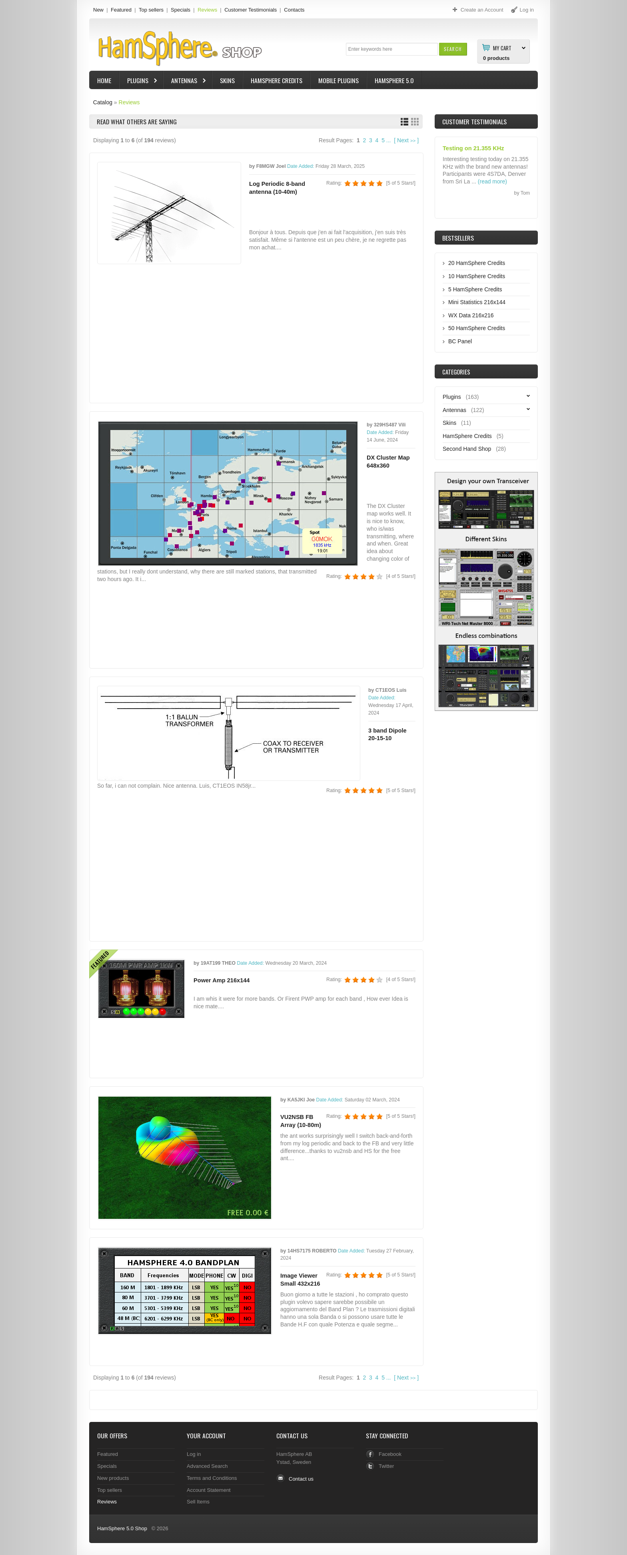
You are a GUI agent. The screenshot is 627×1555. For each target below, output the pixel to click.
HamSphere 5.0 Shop (122, 1528)
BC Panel (460, 341)
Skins (227, 80)
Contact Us (292, 1435)
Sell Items (198, 1502)
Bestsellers (458, 238)
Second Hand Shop (467, 449)
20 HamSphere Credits (476, 263)
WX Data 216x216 (471, 315)
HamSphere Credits (276, 80)
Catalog (102, 102)
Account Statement (209, 1490)
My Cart (502, 47)
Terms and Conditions (212, 1478)
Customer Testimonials (250, 10)
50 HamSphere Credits (476, 328)
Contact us (301, 1479)
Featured (121, 10)
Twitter (386, 1466)
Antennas (185, 81)
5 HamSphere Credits (475, 289)
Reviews (207, 10)
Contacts (294, 10)
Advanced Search (207, 1466)
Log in (194, 1454)
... (388, 140)
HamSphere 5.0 (394, 80)
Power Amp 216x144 (222, 980)
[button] (453, 49)
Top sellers (151, 10)
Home (104, 80)
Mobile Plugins (338, 80)
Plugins (139, 81)
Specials (180, 10)
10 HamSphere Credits (476, 276)
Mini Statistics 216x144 (476, 302)
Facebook (390, 1454)
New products (113, 1478)
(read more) (492, 181)
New (98, 10)
